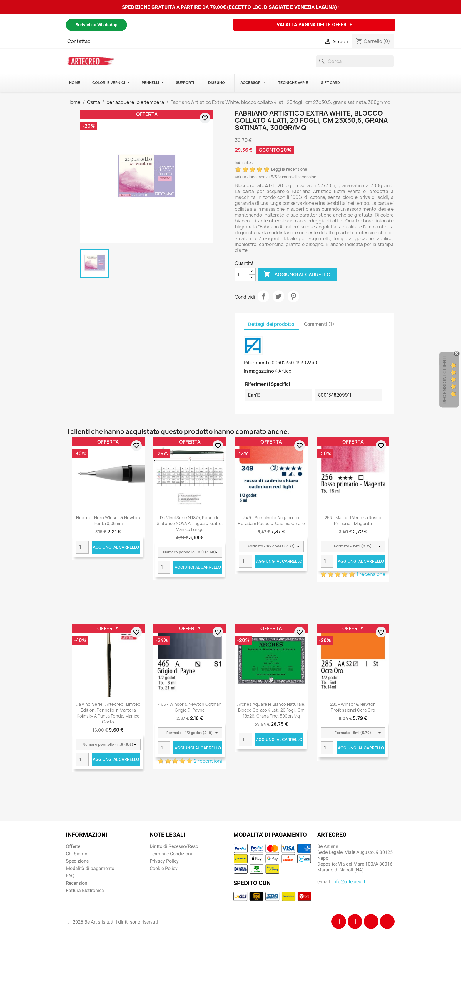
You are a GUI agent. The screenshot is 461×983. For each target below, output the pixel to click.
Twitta (278, 296)
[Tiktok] (371, 921)
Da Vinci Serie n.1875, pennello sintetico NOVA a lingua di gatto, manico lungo (190, 523)
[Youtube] (387, 921)
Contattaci (79, 41)
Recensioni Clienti (444, 380)
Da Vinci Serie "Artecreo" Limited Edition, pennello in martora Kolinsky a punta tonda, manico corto (108, 712)
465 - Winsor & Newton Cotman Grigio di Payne (189, 707)
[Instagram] (355, 921)
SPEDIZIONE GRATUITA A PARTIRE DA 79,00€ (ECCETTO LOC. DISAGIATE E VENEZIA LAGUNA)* (230, 7)
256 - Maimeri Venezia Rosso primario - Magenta (353, 520)
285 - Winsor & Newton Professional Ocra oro (353, 707)
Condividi (263, 296)
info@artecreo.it (348, 881)
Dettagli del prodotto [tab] (271, 324)
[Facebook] (338, 921)
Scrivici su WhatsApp (96, 24)
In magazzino (259, 371)
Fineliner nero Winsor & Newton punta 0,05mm (108, 520)
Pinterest (293, 296)
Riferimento (257, 363)
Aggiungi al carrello (297, 274)
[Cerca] (355, 61)
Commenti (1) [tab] (319, 324)
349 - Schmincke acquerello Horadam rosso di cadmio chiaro (271, 520)
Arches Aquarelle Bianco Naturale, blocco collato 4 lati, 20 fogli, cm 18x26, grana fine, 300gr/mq (271, 710)
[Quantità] (242, 274)
